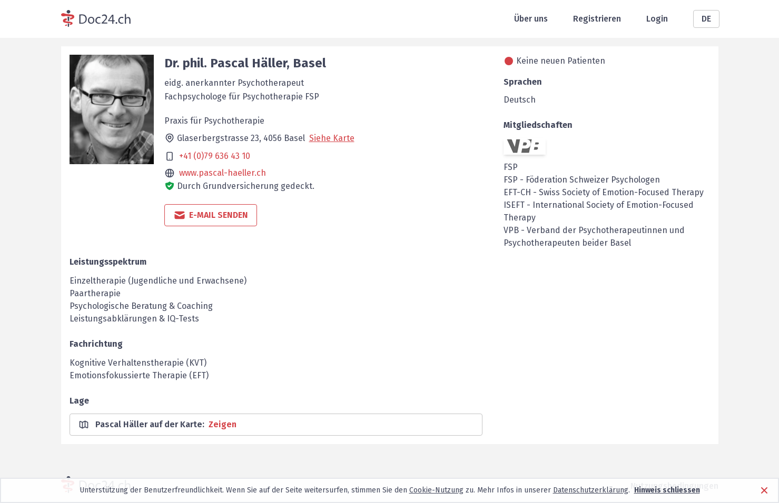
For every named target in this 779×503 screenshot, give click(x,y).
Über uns (531, 19)
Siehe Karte (331, 138)
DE (706, 19)
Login (657, 19)
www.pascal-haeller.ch (222, 173)
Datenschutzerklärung (590, 490)
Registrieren (597, 19)
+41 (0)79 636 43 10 (214, 156)
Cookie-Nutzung (436, 490)
